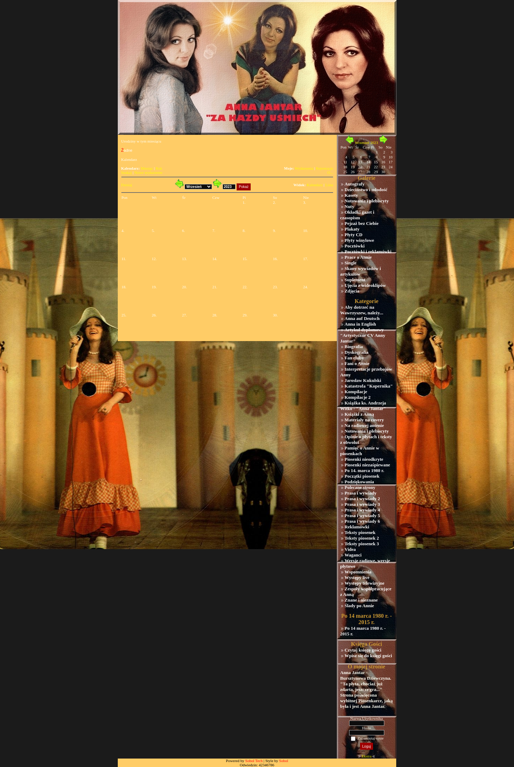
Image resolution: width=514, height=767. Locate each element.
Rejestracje (324, 168)
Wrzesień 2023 (366, 142)
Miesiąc (147, 168)
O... (330, 172)
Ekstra (366, 756)
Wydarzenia (304, 168)
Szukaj (126, 172)
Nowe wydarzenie (148, 172)
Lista (329, 185)
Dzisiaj (126, 185)
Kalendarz (315, 185)
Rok (159, 168)
